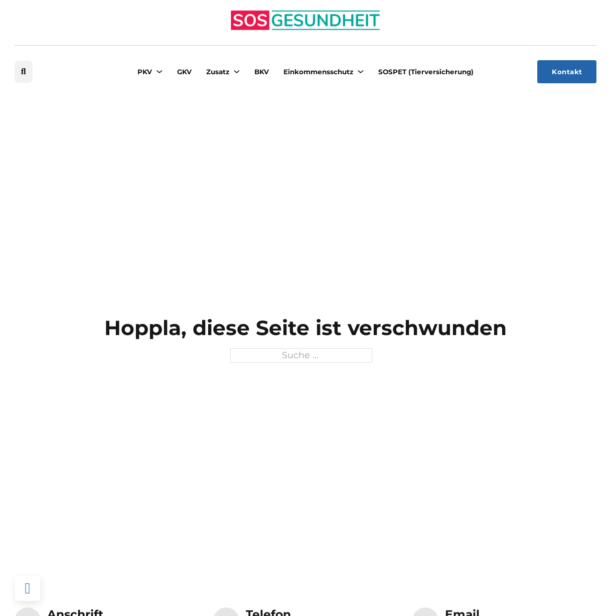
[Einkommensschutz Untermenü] (360, 71)
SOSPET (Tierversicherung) (426, 72)
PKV (144, 72)
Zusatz (217, 72)
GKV (184, 72)
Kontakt (567, 72)
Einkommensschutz (318, 72)
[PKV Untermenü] (159, 71)
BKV (261, 72)
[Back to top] (27, 588)
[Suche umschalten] (24, 72)
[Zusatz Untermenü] (236, 71)
